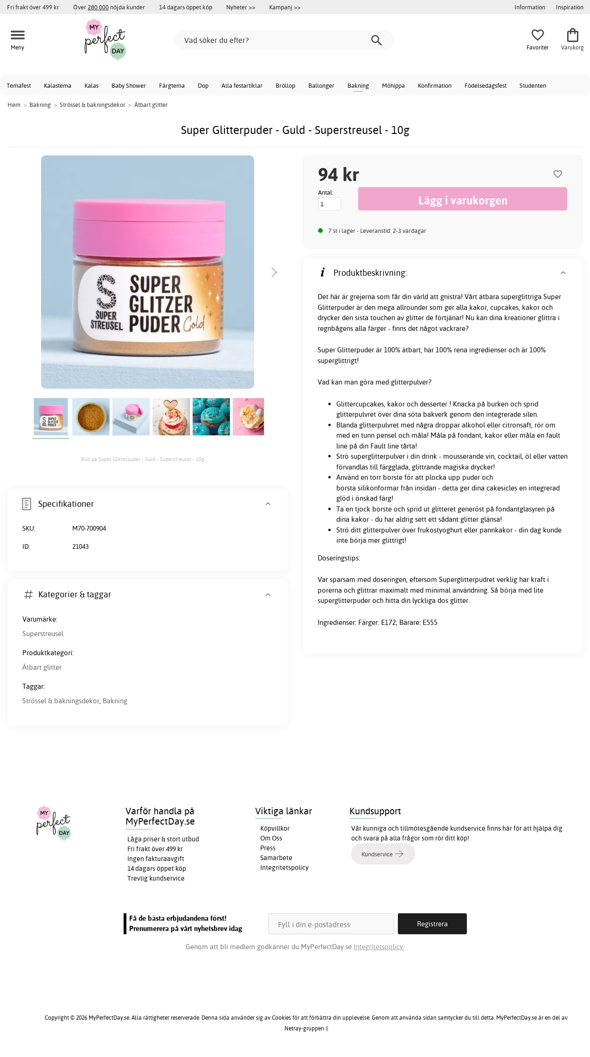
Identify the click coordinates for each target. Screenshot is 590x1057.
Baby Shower (128, 85)
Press (268, 848)
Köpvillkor (275, 828)
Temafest (19, 85)
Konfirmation (434, 85)
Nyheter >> (240, 7)
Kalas (91, 85)
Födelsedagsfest (486, 85)
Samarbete (276, 858)
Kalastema (57, 85)
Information (529, 7)
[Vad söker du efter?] (284, 40)
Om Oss (271, 838)
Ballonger (321, 85)
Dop (203, 85)
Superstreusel (42, 633)
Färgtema (172, 85)
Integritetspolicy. (379, 946)
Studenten (533, 85)
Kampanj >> (284, 7)
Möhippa (393, 85)
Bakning (358, 85)
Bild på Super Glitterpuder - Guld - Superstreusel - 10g (142, 459)
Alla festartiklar (242, 85)
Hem (14, 104)
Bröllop (285, 85)
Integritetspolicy (284, 867)
